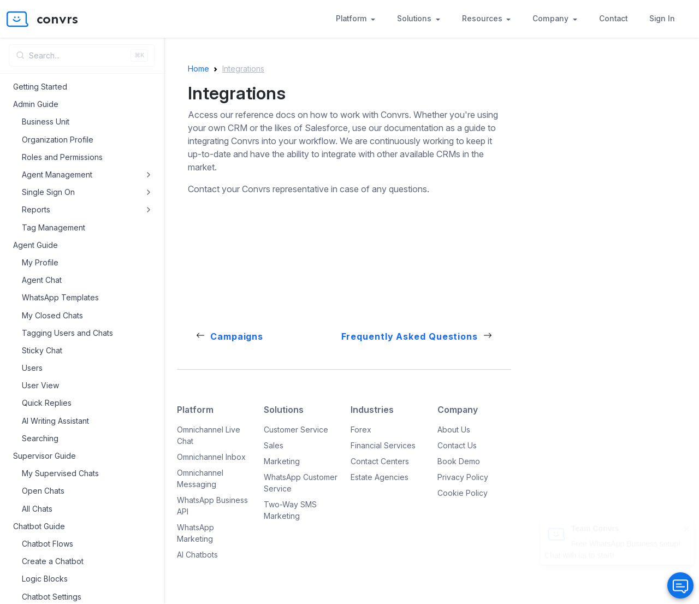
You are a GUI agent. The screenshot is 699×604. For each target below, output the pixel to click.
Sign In (662, 18)
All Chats (37, 508)
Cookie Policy (462, 493)
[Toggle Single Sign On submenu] (148, 192)
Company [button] (551, 18)
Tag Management (53, 227)
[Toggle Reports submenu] (148, 209)
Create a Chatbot (53, 561)
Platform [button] (352, 18)
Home (198, 68)
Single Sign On (48, 192)
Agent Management (57, 174)
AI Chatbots (197, 554)
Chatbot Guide (39, 526)
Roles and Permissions (62, 157)
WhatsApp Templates (60, 297)
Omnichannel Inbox (211, 456)
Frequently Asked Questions (409, 336)
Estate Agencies (379, 477)
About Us (453, 429)
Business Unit (45, 121)
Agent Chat (42, 280)
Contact (613, 18)
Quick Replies (47, 402)
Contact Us (457, 445)
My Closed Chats (52, 315)
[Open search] (82, 55)
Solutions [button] (415, 18)
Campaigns (236, 336)
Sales (273, 445)
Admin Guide (35, 104)
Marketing (282, 461)
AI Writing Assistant (55, 420)
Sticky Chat (42, 350)
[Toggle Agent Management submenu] (148, 174)
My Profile (40, 262)
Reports (36, 209)
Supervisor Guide (44, 455)
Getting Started (40, 86)
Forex (361, 429)
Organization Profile (57, 139)
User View (40, 385)
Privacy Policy (462, 477)
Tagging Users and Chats (67, 332)
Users (32, 367)
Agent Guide (35, 245)
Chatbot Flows (47, 543)
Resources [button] (483, 18)
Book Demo (458, 461)
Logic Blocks (45, 578)
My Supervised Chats (60, 473)
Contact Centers (380, 461)
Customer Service (296, 429)
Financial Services (383, 445)
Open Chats (43, 490)
